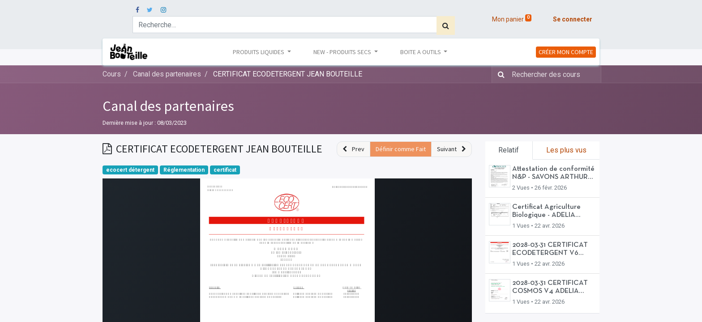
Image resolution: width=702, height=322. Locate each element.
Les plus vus (566, 150)
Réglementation (184, 170)
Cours (112, 74)
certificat (225, 170)
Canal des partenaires (168, 106)
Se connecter (572, 19)
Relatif (508, 150)
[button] (353, 149)
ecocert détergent (130, 170)
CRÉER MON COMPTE (566, 52)
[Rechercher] (446, 25)
